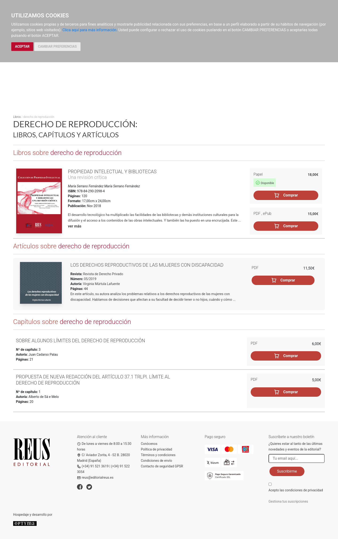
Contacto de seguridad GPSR (162, 466)
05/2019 (89, 279)
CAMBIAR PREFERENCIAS (57, 46)
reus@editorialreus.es (95, 477)
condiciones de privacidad (304, 490)
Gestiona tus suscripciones (288, 501)
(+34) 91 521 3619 (93, 466)
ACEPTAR (22, 46)
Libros (17, 117)
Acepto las (296, 490)
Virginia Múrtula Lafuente (101, 284)
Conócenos (149, 444)
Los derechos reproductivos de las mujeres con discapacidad (146, 265)
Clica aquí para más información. (89, 30)
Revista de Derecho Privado (102, 274)
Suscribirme (287, 471)
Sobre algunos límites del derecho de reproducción (80, 340)
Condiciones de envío (156, 460)
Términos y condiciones (158, 455)
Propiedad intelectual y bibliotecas (112, 171)
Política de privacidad (156, 449)
